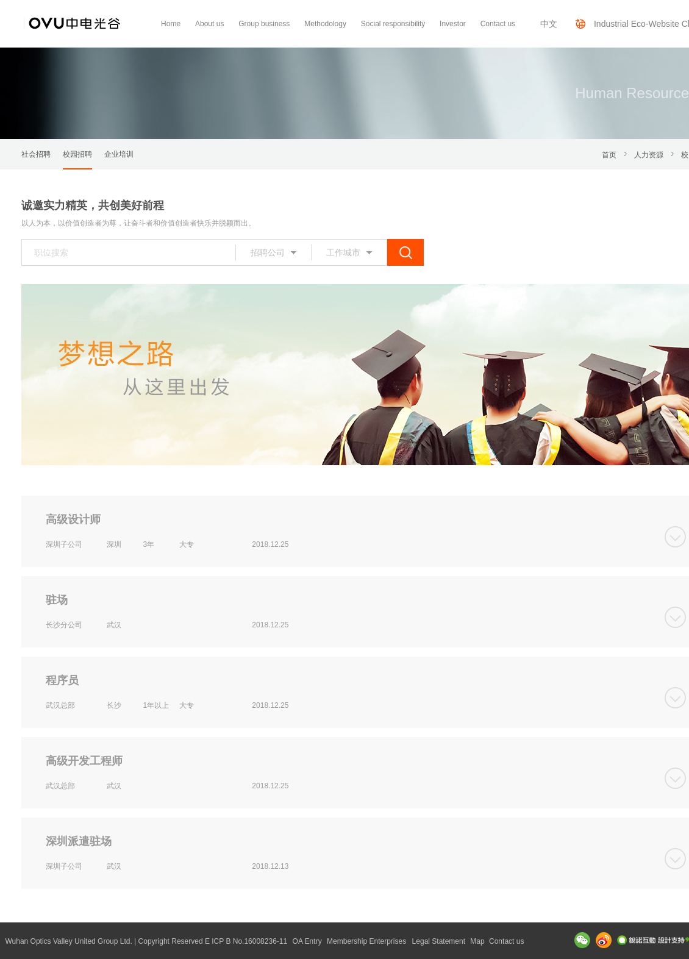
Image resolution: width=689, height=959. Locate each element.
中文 (548, 24)
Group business (264, 24)
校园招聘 (77, 154)
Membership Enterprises (366, 941)
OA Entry (307, 941)
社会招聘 (36, 154)
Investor (453, 24)
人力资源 (648, 155)
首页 (609, 155)
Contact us (497, 24)
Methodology (325, 24)
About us (209, 24)
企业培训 (119, 154)
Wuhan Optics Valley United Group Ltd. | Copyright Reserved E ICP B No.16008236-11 (146, 941)
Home (170, 24)
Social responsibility (393, 24)
